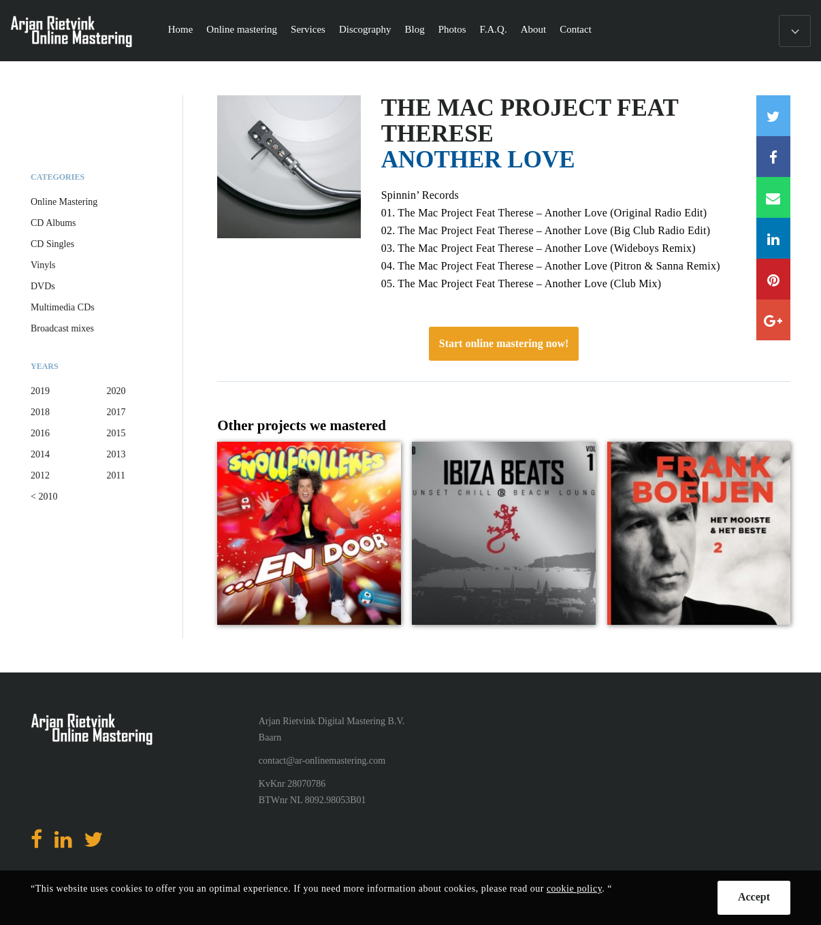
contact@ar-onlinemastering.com (322, 761)
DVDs (43, 286)
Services (308, 29)
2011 (116, 475)
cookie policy (574, 888)
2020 (116, 391)
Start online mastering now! (504, 343)
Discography (365, 29)
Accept (754, 897)
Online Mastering (64, 202)
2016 (40, 433)
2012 (40, 475)
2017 (116, 412)
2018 (40, 412)
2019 (40, 391)
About (534, 29)
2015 (116, 433)
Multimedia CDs (63, 307)
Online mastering (241, 29)
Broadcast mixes (62, 328)
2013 (116, 454)
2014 (40, 454)
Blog (415, 29)
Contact (576, 29)
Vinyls (43, 265)
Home (180, 29)
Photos (452, 29)
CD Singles (52, 244)
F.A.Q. (493, 29)
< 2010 (44, 496)
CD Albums (53, 223)
